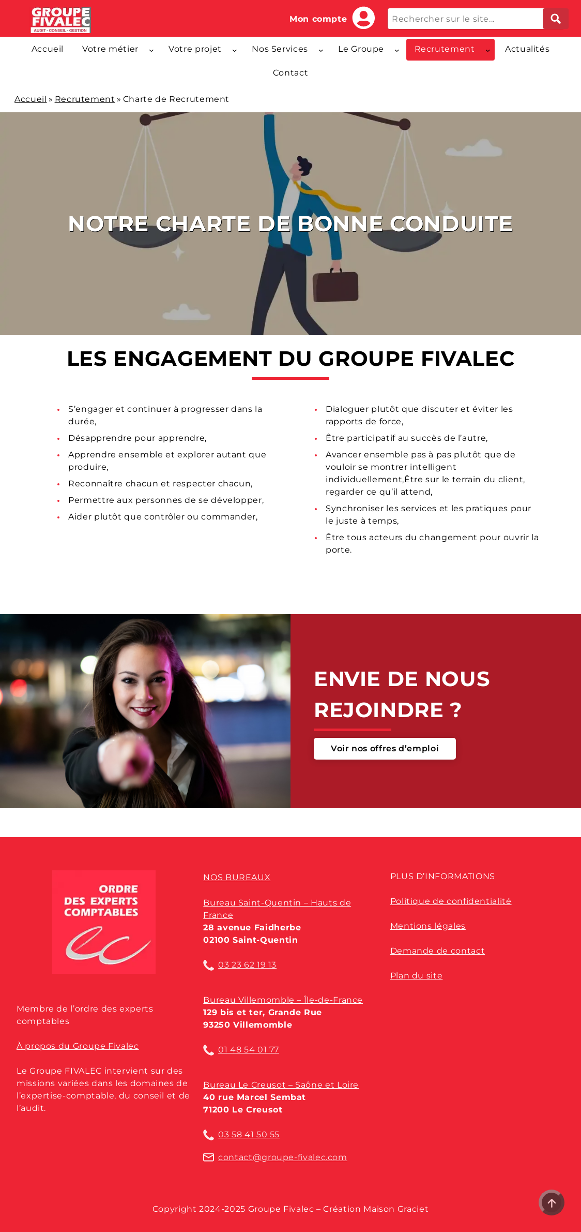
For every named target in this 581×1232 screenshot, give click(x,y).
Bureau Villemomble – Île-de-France (283, 1000)
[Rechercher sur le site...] (476, 18)
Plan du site (416, 976)
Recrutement (85, 99)
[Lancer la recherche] (556, 18)
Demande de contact (437, 951)
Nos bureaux (236, 877)
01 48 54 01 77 (248, 1050)
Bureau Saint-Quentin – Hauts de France (277, 909)
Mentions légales (428, 926)
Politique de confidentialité (451, 901)
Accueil (30, 99)
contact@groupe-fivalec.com (282, 1157)
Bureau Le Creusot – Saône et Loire (281, 1085)
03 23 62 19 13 (247, 965)
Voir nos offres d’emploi (385, 748)
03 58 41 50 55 (249, 1134)
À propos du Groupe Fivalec (78, 1046)
